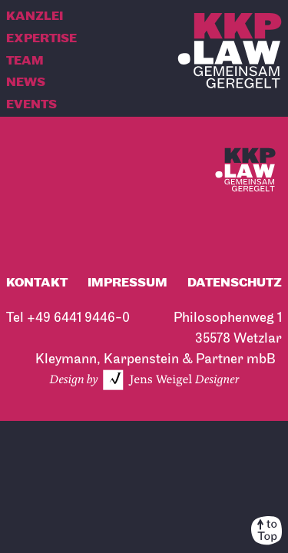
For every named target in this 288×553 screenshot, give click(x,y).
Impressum (127, 283)
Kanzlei (34, 16)
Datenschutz (234, 283)
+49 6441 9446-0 (78, 318)
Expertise (41, 38)
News (25, 82)
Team (25, 61)
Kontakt (37, 283)
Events (31, 105)
